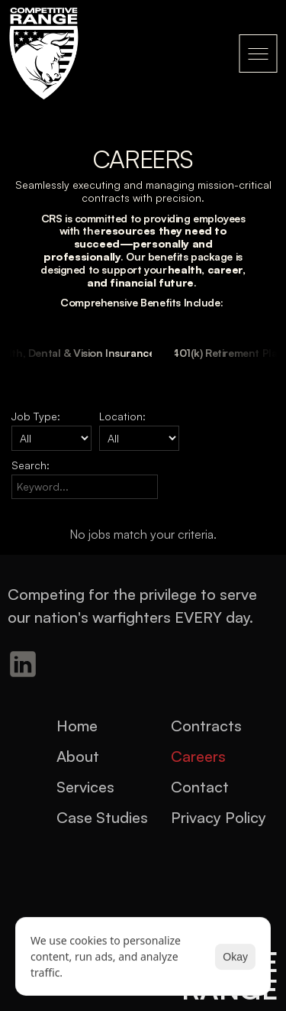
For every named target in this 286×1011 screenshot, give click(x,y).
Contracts (206, 725)
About (77, 756)
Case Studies (102, 817)
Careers (198, 756)
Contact (200, 786)
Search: (30, 465)
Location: (122, 416)
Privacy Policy (218, 817)
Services (85, 786)
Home (77, 725)
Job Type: (35, 416)
